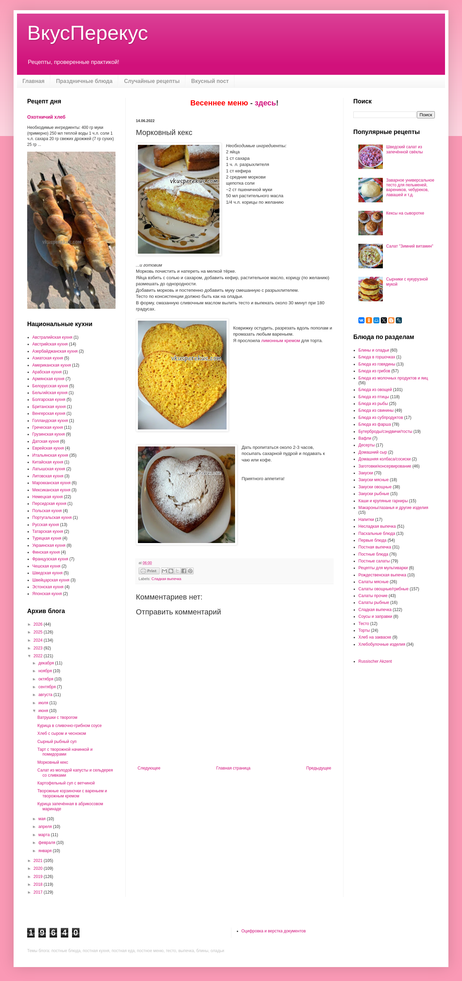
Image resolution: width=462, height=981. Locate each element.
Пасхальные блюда (376, 533)
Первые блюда (372, 540)
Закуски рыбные (373, 493)
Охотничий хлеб (46, 117)
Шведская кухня (47, 573)
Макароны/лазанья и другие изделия (393, 507)
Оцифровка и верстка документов (274, 931)
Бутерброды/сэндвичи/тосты (385, 431)
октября (46, 679)
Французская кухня (50, 559)
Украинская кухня (49, 545)
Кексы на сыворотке (405, 213)
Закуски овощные (375, 487)
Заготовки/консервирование (384, 466)
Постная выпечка (374, 547)
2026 (39, 624)
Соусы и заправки (375, 616)
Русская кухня (45, 524)
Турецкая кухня (46, 538)
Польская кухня (47, 510)
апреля (45, 826)
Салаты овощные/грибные (383, 589)
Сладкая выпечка (166, 579)
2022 (39, 656)
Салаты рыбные (373, 602)
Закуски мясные (373, 479)
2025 (39, 632)
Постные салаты (374, 561)
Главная (33, 81)
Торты (364, 630)
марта (44, 834)
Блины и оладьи (373, 350)
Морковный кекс (52, 762)
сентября (47, 686)
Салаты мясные (373, 581)
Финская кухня (46, 552)
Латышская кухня (48, 469)
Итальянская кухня (50, 455)
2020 (39, 868)
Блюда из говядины (376, 364)
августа (46, 694)
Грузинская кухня (48, 434)
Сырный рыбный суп (56, 741)
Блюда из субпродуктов (380, 417)
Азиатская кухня (47, 358)
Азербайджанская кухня (55, 351)
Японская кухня (47, 593)
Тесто (363, 623)
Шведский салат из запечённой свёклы (404, 149)
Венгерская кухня (48, 413)
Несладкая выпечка (377, 526)
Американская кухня (51, 365)
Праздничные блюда (84, 81)
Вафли (364, 438)
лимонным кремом (280, 340)
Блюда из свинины (376, 410)
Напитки (366, 519)
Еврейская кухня (48, 448)
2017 (39, 892)
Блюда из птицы (373, 396)
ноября (45, 671)
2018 (39, 884)
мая (42, 818)
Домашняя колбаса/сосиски (384, 459)
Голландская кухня (50, 420)
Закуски (365, 473)
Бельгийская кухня (50, 392)
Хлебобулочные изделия (381, 644)
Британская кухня (49, 406)
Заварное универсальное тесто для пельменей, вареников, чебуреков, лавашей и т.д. (410, 187)
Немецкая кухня (47, 496)
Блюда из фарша (374, 424)
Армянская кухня (48, 378)
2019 (39, 876)
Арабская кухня (47, 372)
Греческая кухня (47, 427)
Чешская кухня (46, 566)
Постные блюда (373, 554)
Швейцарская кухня (50, 580)
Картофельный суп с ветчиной (66, 783)
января (45, 850)
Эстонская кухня (48, 587)
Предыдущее (318, 768)
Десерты (366, 445)
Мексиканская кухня (51, 490)
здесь (265, 103)
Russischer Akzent (375, 661)
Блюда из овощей (375, 389)
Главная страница (233, 768)
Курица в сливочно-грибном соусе (69, 725)
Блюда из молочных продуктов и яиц (393, 378)
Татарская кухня (47, 531)
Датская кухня (45, 441)
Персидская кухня (49, 503)
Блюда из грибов (374, 371)
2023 (39, 648)
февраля (47, 842)
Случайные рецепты (152, 81)
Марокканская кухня (51, 482)
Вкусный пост (210, 81)
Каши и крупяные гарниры (383, 500)
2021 (39, 860)
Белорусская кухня (50, 386)
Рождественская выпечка (382, 575)
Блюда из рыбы (373, 403)
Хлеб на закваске (374, 637)
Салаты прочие (373, 595)
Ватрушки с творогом (57, 717)
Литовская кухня (47, 476)
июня (43, 710)
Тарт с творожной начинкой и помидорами (64, 752)
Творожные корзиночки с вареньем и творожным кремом (72, 793)
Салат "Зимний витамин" (409, 246)
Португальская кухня (52, 517)
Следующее (149, 768)
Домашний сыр (372, 452)
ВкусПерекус (87, 32)
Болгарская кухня (48, 399)
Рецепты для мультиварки (383, 567)
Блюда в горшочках (376, 357)
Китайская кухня (47, 462)
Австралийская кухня (52, 337)
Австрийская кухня (50, 344)
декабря (46, 663)
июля (43, 702)
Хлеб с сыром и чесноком (61, 733)
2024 (39, 640)
